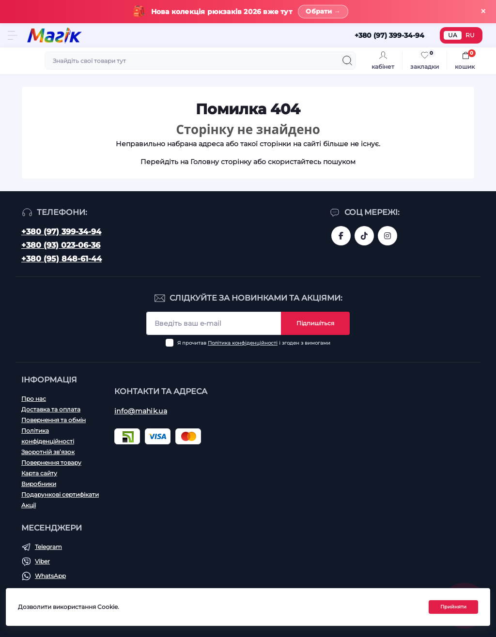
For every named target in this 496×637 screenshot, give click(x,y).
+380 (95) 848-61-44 (61, 258)
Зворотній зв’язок (48, 451)
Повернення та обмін (53, 420)
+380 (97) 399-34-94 (61, 231)
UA (452, 35)
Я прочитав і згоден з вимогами (253, 343)
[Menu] (12, 36)
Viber (42, 561)
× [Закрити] (483, 11)
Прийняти (453, 607)
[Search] (347, 61)
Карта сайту (39, 473)
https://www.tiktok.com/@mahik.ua (364, 236)
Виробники (38, 483)
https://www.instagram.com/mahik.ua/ (387, 236)
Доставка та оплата (50, 409)
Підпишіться (315, 323)
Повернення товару (51, 462)
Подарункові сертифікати (60, 494)
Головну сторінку (220, 162)
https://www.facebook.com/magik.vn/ (341, 236)
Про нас (33, 398)
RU (470, 35)
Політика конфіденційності (243, 343)
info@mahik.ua (140, 411)
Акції (28, 505)
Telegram (48, 546)
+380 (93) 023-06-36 (60, 245)
